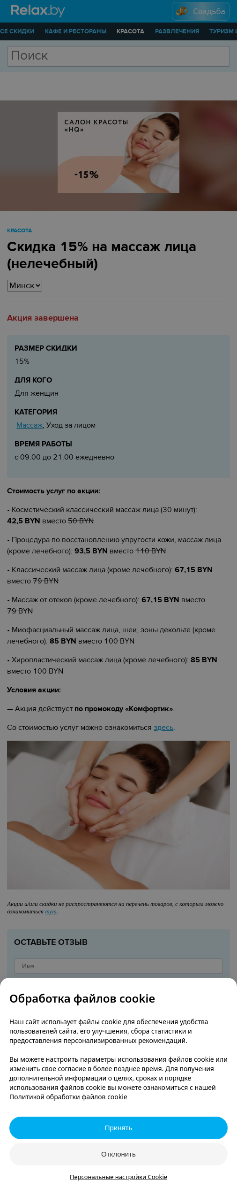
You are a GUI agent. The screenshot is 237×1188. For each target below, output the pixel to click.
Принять (119, 1128)
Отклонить (118, 1154)
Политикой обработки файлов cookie (68, 1096)
